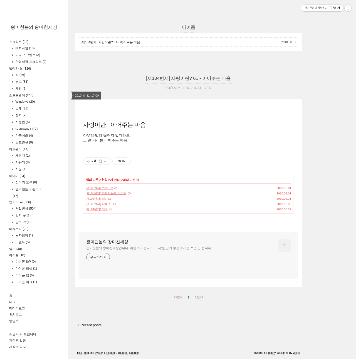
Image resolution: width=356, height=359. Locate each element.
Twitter (99, 352)
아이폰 (17, 255)
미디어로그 (17, 308)
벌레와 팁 (20, 68)
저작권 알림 (17, 340)
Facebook (110, 352)
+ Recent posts (89, 325)
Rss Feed (83, 352)
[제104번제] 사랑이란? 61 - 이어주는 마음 (110, 42)
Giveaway (26, 129)
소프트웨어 (21, 95)
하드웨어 (18, 149)
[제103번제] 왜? (96, 198)
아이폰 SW (25, 261)
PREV (177, 296)
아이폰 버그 (26, 282)
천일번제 (25, 208)
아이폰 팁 (24, 275)
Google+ (134, 352)
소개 (21, 108)
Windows (25, 101)
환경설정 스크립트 (31, 61)
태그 (12, 302)
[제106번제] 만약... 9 (99, 188)
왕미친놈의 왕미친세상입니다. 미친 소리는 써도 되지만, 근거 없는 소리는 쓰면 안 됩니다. (149, 248)
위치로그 (15, 314)
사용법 (22, 122)
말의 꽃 (23, 215)
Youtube (123, 352)
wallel (296, 352)
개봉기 (22, 155)
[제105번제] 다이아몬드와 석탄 (106, 193)
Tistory (272, 352)
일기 (15, 249)
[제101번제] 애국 (97, 209)
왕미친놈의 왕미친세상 (34, 27)
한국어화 (24, 135)
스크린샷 (24, 142)
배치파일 (25, 48)
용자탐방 (24, 235)
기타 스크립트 (27, 55)
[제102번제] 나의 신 (98, 204)
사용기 (22, 162)
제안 (21, 88)
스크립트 (18, 42)
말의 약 (23, 222)
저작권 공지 (17, 347)
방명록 (14, 321)
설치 (21, 115)
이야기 (17, 176)
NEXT (198, 296)
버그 (21, 81)
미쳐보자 (18, 229)
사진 (21, 169)
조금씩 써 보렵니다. (23, 334)
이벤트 (22, 242)
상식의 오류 (26, 182)
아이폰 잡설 (26, 268)
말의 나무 (20, 202)
